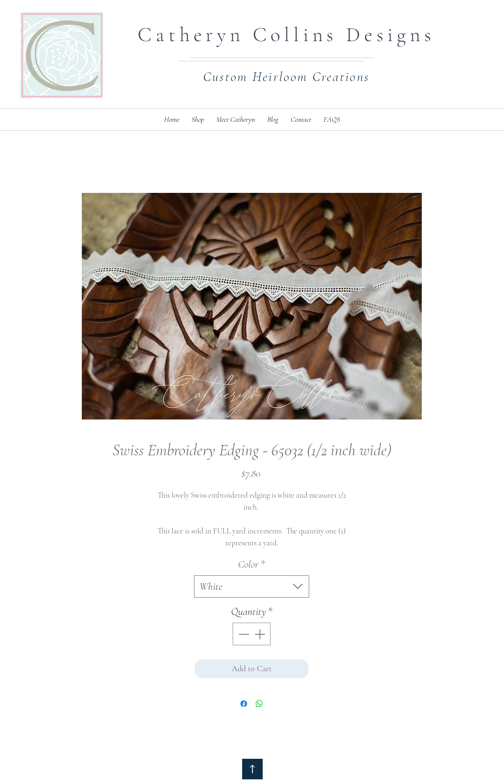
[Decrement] (243, 634)
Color (251, 564)
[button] (197, 119)
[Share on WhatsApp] (259, 704)
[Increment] (260, 634)
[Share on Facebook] (244, 704)
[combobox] (251, 586)
